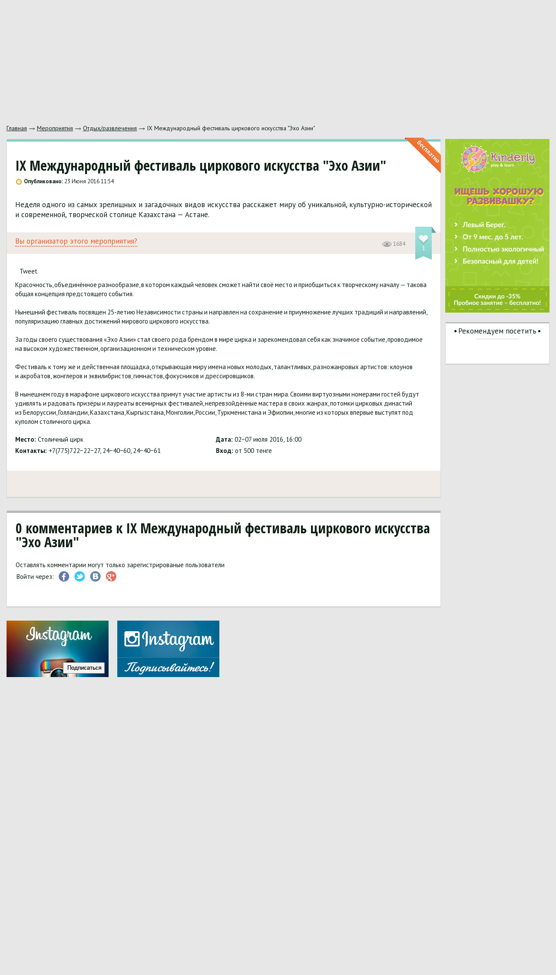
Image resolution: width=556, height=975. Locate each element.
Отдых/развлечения (110, 128)
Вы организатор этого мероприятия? (76, 241)
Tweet (28, 271)
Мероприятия (55, 128)
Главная (17, 128)
